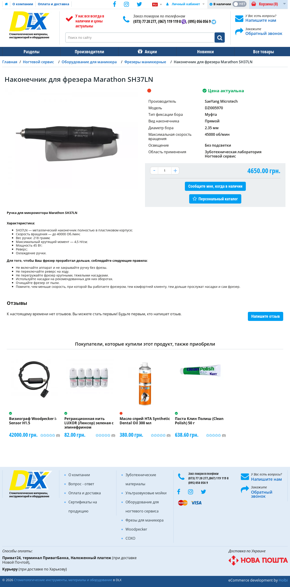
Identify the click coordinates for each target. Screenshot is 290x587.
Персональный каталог (218, 198)
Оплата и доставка (53, 4)
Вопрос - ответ (81, 483)
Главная (9, 61)
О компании (22, 4)
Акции (149, 52)
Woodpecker (136, 529)
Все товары (259, 52)
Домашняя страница (6, 4)
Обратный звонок (263, 33)
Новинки (202, 52)
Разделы (31, 52)
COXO (130, 538)
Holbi (283, 580)
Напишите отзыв (265, 316)
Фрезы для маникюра (145, 520)
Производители (88, 52)
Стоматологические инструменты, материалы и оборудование (63, 580)
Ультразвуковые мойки (146, 492)
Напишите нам (260, 20)
